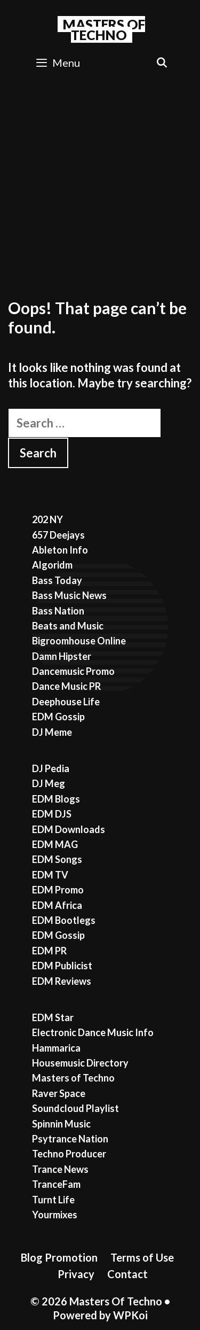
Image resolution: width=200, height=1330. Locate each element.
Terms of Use (142, 1257)
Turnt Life (53, 1199)
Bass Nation (58, 611)
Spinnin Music (61, 1124)
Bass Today (57, 580)
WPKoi (130, 1315)
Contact (127, 1273)
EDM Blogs (56, 799)
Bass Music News (69, 595)
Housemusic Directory (80, 1063)
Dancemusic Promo (73, 671)
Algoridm (52, 565)
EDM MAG (55, 844)
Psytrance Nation (70, 1139)
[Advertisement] (100, 184)
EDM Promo (58, 890)
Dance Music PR (66, 686)
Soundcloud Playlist (75, 1108)
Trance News (60, 1169)
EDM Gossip (58, 716)
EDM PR (49, 950)
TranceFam (56, 1184)
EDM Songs (57, 859)
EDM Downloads (68, 829)
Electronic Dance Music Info (93, 1032)
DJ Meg (48, 783)
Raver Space (58, 1093)
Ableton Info (60, 550)
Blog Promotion (59, 1257)
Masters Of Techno (104, 29)
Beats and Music (67, 626)
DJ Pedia (50, 768)
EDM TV (50, 875)
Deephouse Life (66, 701)
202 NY (47, 519)
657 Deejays (58, 535)
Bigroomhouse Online (79, 641)
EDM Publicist (62, 965)
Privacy (76, 1273)
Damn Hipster (61, 656)
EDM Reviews (61, 981)
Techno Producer (69, 1154)
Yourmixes (54, 1214)
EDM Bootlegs (63, 920)
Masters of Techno (73, 1078)
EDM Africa (57, 905)
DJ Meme (52, 732)
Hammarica (56, 1048)
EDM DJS (51, 814)
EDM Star (53, 1017)
